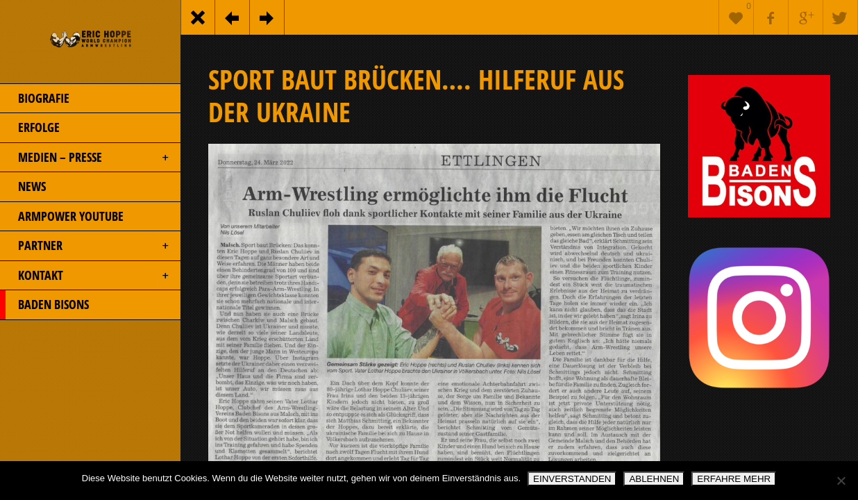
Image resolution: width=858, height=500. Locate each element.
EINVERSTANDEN (572, 479)
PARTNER (85, 245)
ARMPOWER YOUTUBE (62, 216)
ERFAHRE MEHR (734, 479)
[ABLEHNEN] (841, 481)
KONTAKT (85, 275)
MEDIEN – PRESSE (85, 157)
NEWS (23, 186)
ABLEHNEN (654, 479)
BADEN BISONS (44, 304)
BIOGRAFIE (34, 98)
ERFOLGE (30, 127)
